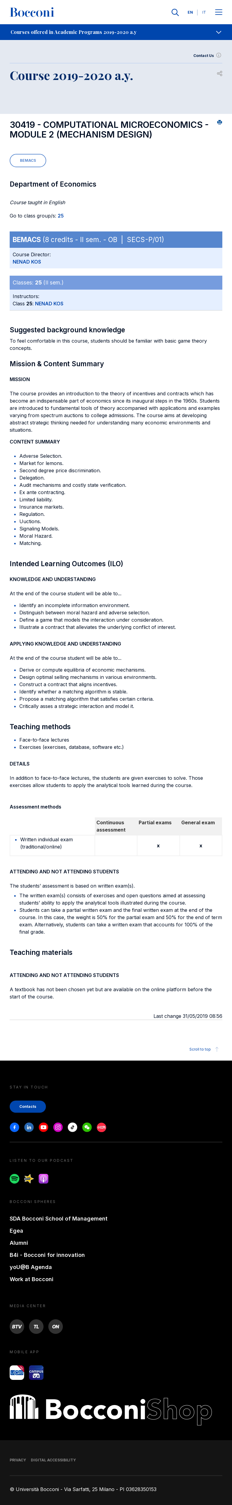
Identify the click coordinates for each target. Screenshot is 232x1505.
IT (204, 12)
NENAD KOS (27, 262)
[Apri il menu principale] (218, 12)
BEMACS (28, 160)
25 (61, 216)
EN (190, 12)
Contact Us (207, 55)
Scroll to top (205, 1049)
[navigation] (116, 32)
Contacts (27, 1106)
